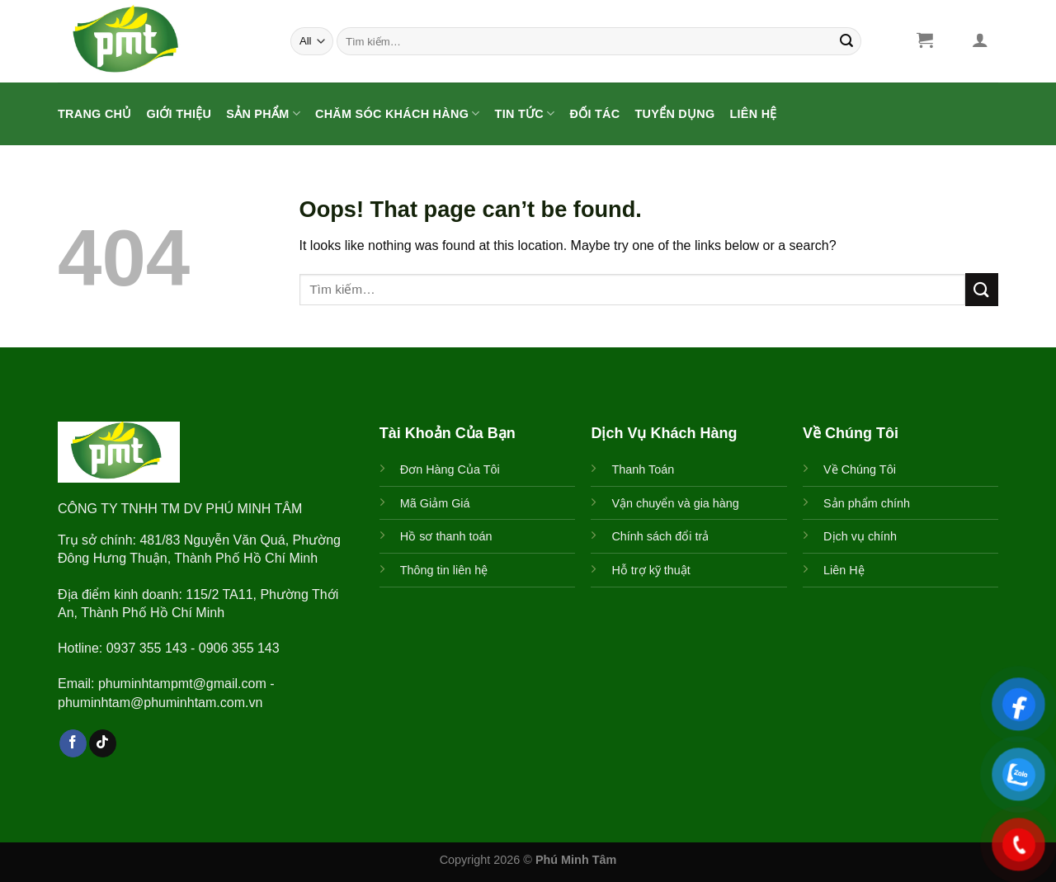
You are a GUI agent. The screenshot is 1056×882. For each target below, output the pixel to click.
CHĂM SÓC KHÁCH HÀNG (397, 113)
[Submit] (846, 41)
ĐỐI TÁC (594, 113)
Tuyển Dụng (674, 113)
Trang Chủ (95, 113)
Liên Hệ (753, 113)
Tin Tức (525, 113)
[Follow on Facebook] (73, 743)
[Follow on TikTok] (102, 743)
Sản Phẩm (263, 113)
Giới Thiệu (179, 113)
